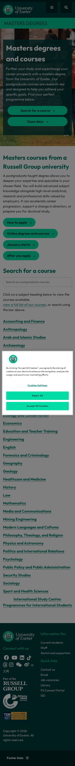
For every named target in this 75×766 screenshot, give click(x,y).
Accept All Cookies (37, 406)
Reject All (37, 395)
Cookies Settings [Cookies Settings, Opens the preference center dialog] (37, 385)
